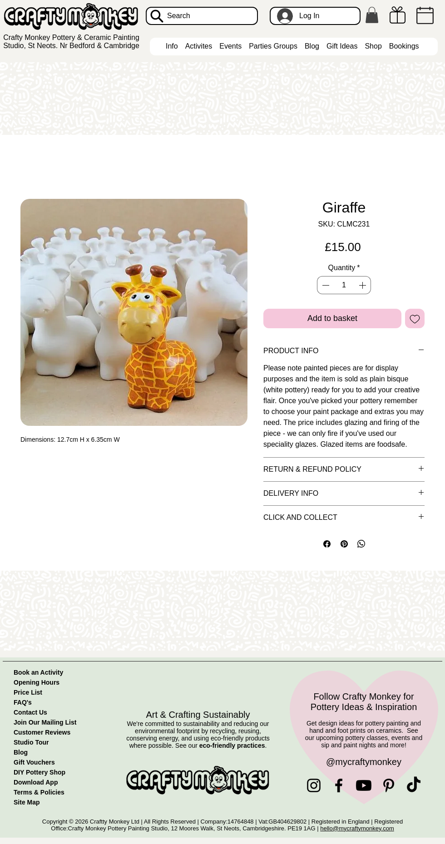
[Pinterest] (389, 785)
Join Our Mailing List (45, 722)
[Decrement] (324, 285)
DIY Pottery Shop (39, 772)
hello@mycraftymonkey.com (357, 828)
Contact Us (30, 712)
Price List (28, 692)
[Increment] (363, 285)
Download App (36, 782)
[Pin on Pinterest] (344, 543)
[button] (372, 15)
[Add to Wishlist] (415, 318)
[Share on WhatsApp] (361, 543)
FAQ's (23, 702)
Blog (21, 752)
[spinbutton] (343, 285)
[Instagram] (314, 785)
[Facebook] (339, 785)
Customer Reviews (42, 732)
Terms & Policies (39, 792)
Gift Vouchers (34, 762)
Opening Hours (36, 682)
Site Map (27, 802)
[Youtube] (364, 785)
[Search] (202, 16)
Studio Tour (31, 742)
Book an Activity (38, 672)
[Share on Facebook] (326, 543)
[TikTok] (414, 785)
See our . (221, 745)
